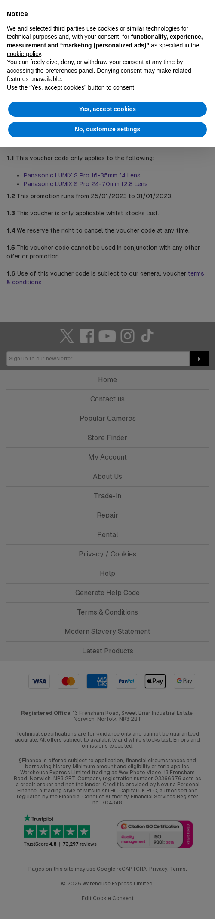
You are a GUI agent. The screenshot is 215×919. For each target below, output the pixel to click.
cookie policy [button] (24, 53)
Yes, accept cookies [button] (107, 109)
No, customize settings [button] (107, 129)
